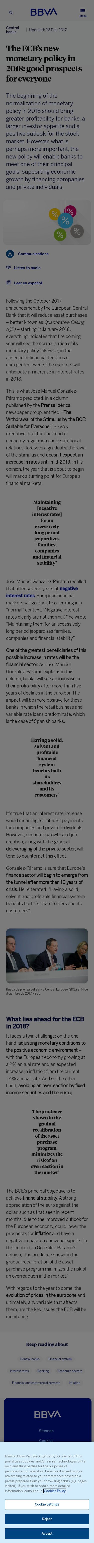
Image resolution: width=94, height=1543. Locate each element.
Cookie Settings (47, 1504)
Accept (47, 1533)
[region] (47, 1492)
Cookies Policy (55, 1491)
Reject (47, 1519)
